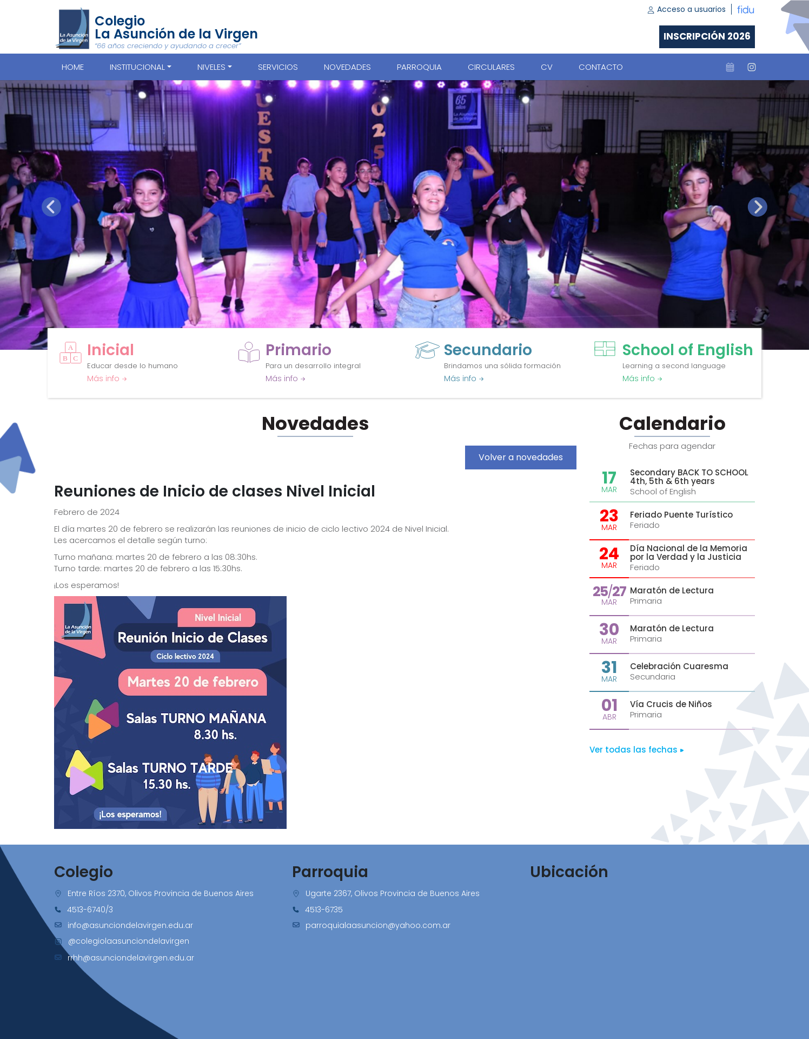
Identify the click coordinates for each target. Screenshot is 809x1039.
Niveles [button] (211, 67)
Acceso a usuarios (686, 9)
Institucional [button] (137, 67)
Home (73, 67)
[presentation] (51, 207)
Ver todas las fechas (636, 749)
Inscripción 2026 (707, 36)
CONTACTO (601, 67)
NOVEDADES (347, 67)
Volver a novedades (521, 457)
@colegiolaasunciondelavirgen (128, 941)
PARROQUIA (419, 67)
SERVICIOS (278, 67)
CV (547, 67)
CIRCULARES (491, 67)
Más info (107, 378)
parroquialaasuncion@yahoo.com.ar (378, 925)
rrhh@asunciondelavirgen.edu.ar (131, 957)
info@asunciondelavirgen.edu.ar (130, 925)
